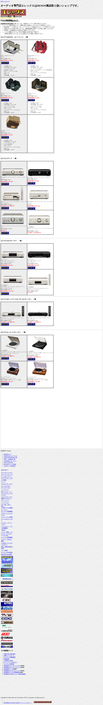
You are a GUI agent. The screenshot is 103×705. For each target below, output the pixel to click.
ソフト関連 (4, 550)
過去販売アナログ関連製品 (11, 672)
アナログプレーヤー (7, 484)
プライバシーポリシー (25, 702)
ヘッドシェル (5, 502)
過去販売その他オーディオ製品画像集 (15, 674)
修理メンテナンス (9, 655)
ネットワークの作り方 (10, 662)
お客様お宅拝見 (8, 660)
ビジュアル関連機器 (7, 537)
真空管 (3, 530)
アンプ (3, 482)
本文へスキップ (5, 1)
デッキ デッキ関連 (7, 517)
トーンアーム (5, 489)
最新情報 (6, 659)
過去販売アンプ (8, 669)
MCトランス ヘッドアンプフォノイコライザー (7, 493)
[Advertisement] (5, 686)
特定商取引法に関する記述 (11, 702)
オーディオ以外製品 (7, 552)
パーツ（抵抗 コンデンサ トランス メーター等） (7, 533)
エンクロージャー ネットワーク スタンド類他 (7, 478)
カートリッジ (5, 500)
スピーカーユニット (7, 474)
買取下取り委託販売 (9, 654)
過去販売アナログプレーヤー (12, 670)
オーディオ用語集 (9, 664)
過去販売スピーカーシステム (12, 665)
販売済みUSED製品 (6, 554)
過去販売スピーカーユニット (12, 667)
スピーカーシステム (7, 472)
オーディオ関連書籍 (9, 657)
